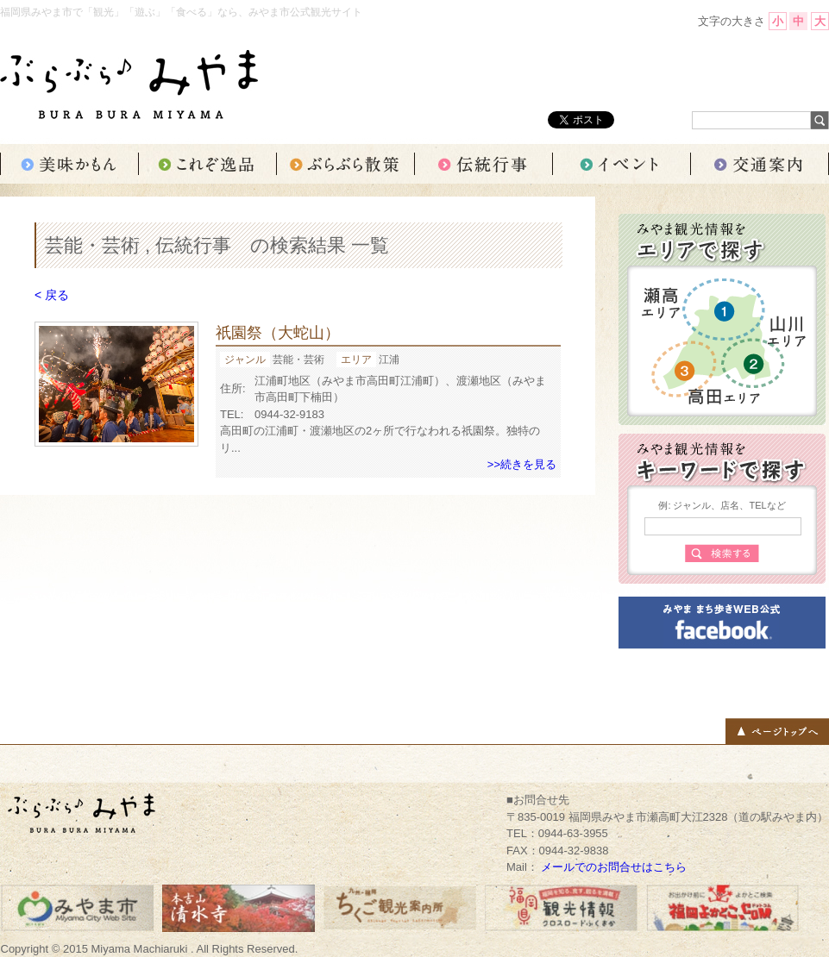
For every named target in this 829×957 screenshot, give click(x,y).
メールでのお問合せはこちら (614, 866)
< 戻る (52, 295)
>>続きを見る (521, 464)
